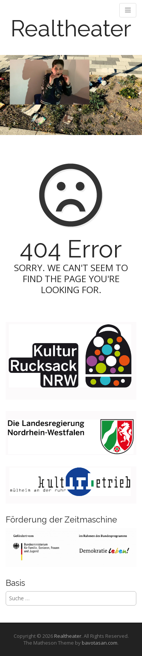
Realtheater (71, 28)
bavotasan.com (99, 642)
